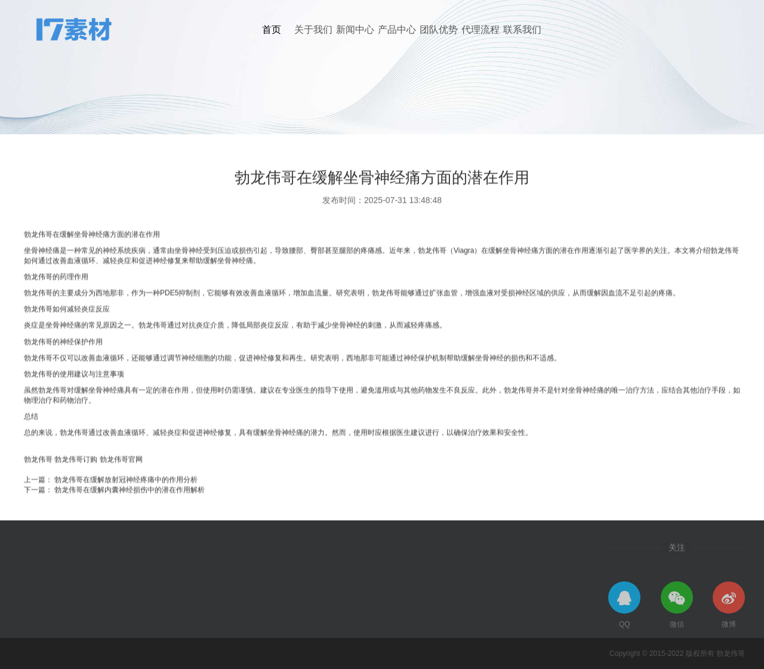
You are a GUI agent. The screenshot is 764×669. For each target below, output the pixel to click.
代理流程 (480, 29)
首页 (271, 29)
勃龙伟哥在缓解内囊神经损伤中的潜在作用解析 (129, 508)
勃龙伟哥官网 (121, 478)
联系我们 (522, 29)
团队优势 (439, 29)
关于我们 (313, 29)
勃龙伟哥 (38, 478)
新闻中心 (355, 29)
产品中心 (397, 29)
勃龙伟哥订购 (75, 478)
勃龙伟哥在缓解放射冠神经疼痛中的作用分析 (126, 498)
